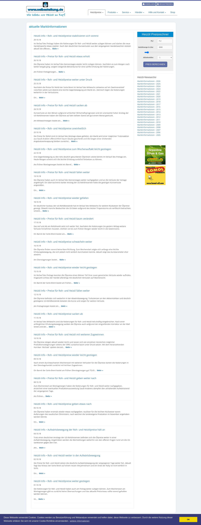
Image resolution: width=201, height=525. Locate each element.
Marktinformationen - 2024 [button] (148, 86)
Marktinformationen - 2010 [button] (148, 122)
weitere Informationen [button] (79, 521)
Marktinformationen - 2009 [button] (148, 125)
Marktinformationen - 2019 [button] (148, 99)
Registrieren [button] (165, 4)
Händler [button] (139, 12)
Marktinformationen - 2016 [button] (148, 107)
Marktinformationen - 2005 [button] (148, 135)
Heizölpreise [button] (96, 12)
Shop (172, 12)
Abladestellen (148, 57)
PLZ (152, 41)
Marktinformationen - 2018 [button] (148, 101)
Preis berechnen (155, 64)
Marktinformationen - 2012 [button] (148, 117)
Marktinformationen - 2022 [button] (148, 91)
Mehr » (55, 48)
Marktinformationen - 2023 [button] (148, 89)
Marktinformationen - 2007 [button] (148, 130)
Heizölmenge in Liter (145, 47)
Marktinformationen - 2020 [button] (148, 96)
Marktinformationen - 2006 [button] (148, 132)
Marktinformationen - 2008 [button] (148, 127)
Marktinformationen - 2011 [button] (148, 119)
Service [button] (126, 12)
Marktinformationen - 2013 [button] (148, 114)
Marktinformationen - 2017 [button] (148, 104)
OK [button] (188, 519)
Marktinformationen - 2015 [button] (148, 109)
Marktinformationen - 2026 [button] (148, 81)
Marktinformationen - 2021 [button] (148, 94)
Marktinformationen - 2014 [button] (148, 112)
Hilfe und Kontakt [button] (157, 12)
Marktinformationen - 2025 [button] (148, 84)
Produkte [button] (113, 12)
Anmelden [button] (149, 4)
